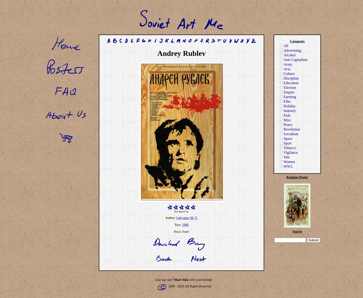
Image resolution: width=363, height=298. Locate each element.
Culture (287, 74)
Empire (287, 92)
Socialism (289, 134)
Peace (286, 125)
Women (287, 162)
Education (289, 83)
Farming (288, 97)
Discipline (289, 78)
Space (286, 139)
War (285, 157)
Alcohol (288, 55)
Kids (285, 115)
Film (285, 101)
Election (288, 88)
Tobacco (288, 148)
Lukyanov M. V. (186, 218)
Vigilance (289, 152)
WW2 (286, 166)
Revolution (290, 129)
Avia (285, 69)
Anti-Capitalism (293, 60)
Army (286, 64)
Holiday (288, 106)
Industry (288, 111)
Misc (285, 120)
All (284, 46)
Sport (286, 143)
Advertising (290, 50)
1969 (185, 225)
